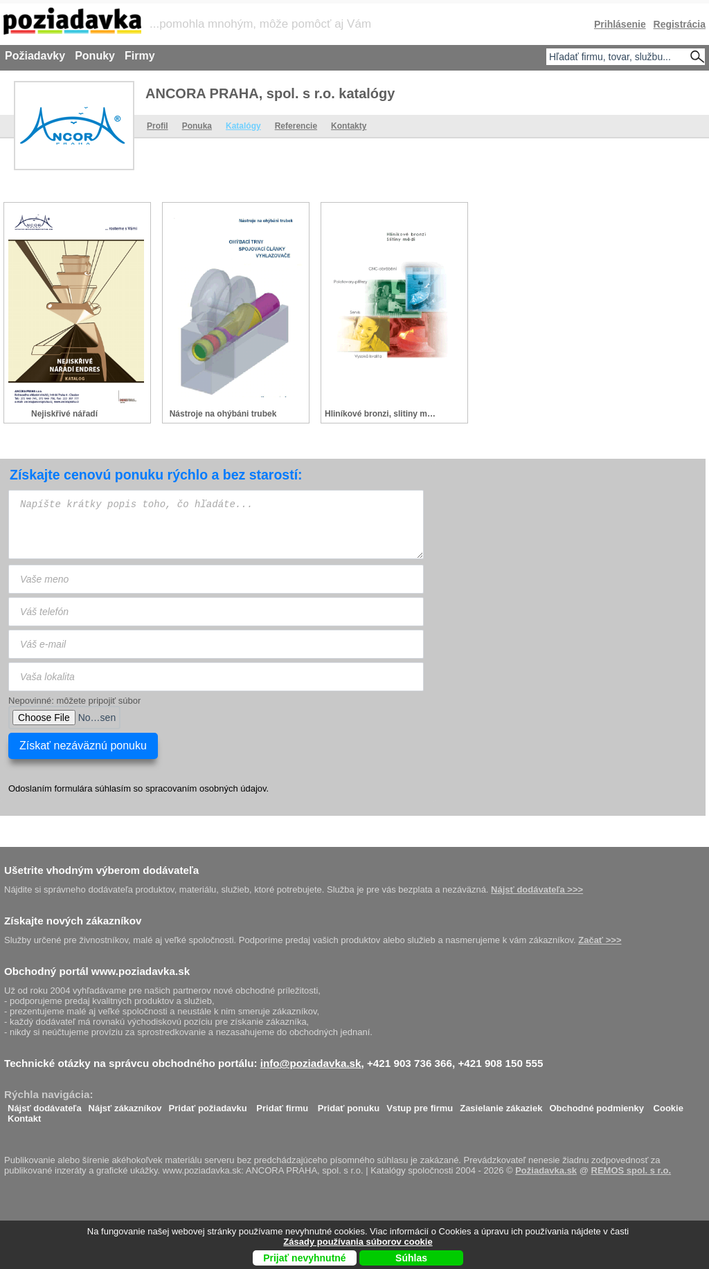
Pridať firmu (282, 1104)
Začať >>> (599, 940)
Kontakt (24, 1115)
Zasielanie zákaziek (501, 1104)
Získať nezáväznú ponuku (83, 745)
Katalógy (243, 126)
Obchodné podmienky (596, 1104)
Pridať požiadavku (208, 1104)
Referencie (296, 126)
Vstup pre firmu (419, 1104)
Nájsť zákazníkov (125, 1104)
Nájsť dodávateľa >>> (537, 889)
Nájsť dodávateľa (45, 1104)
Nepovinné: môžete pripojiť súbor (74, 700)
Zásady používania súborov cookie (357, 1241)
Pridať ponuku (348, 1104)
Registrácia (680, 24)
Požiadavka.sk (546, 1170)
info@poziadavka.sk (310, 1063)
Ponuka (197, 126)
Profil (157, 126)
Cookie (668, 1104)
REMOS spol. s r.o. (631, 1170)
